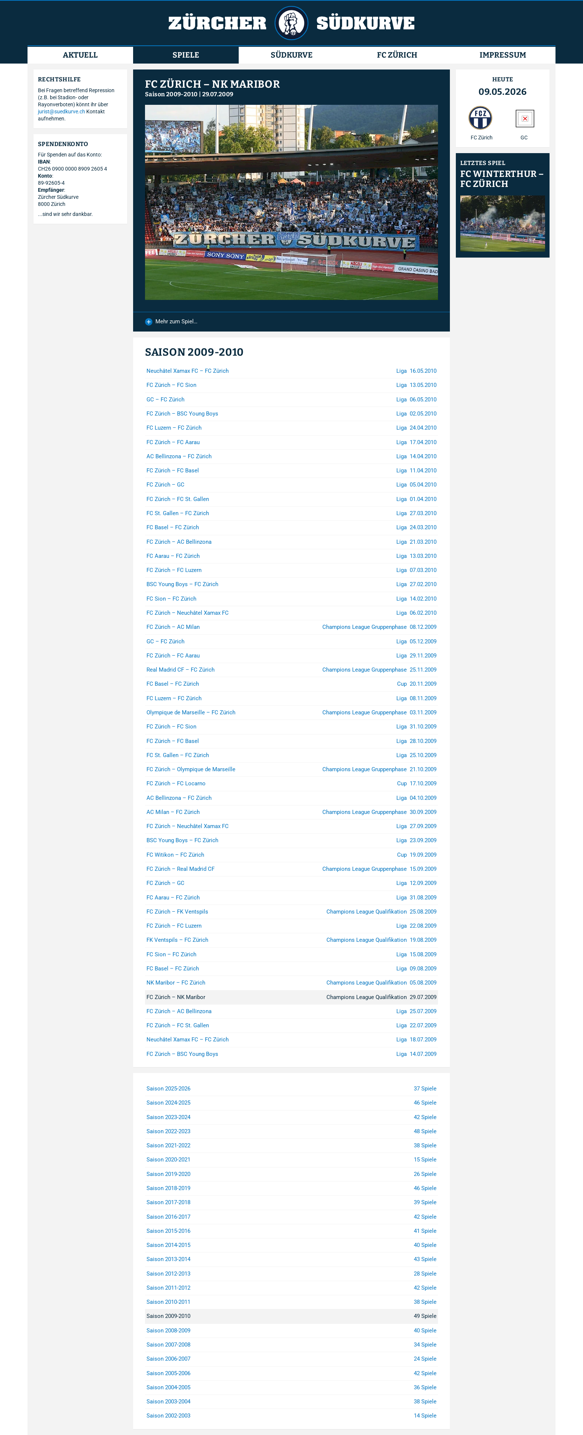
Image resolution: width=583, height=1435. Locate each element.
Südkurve (292, 55)
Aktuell (80, 55)
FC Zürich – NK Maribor (212, 84)
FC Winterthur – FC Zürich (502, 179)
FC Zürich (397, 55)
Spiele (186, 55)
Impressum (503, 55)
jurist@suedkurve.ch (61, 111)
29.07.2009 (217, 94)
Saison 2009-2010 (171, 94)
